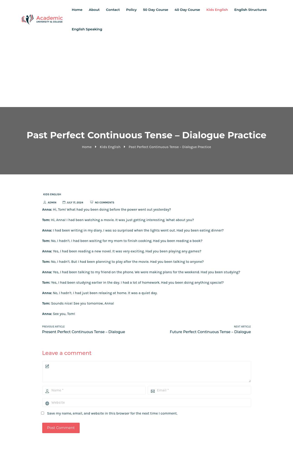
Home (77, 9)
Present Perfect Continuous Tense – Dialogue (83, 332)
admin (52, 202)
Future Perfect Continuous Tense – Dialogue (210, 332)
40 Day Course (187, 9)
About (94, 9)
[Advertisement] (146, 73)
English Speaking (87, 29)
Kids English (217, 9)
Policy (131, 9)
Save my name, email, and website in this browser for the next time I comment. (112, 413)
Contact (113, 9)
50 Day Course (155, 9)
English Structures (250, 9)
